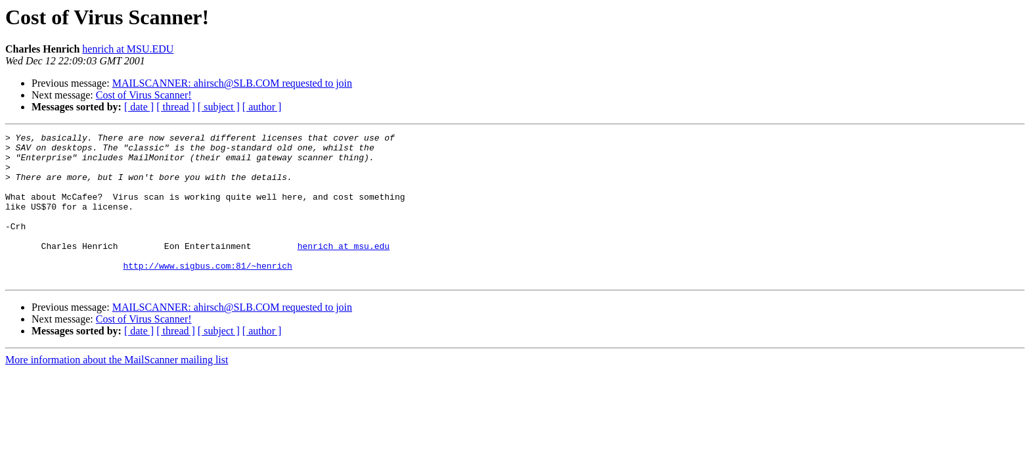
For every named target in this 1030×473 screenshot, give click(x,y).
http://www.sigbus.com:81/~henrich (207, 293)
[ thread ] (175, 106)
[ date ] (139, 106)
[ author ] (262, 106)
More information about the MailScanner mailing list (116, 389)
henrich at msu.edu (344, 269)
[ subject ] (219, 106)
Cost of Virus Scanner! (144, 95)
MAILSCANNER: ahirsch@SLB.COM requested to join (232, 83)
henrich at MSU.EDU (127, 49)
